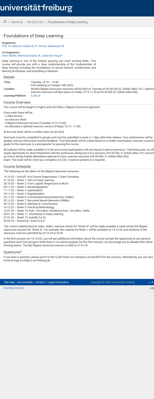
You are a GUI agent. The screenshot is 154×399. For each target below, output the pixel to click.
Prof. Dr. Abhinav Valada (16, 46)
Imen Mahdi (9, 55)
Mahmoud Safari (27, 55)
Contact (40, 282)
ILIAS (34, 95)
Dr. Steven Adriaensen (48, 46)
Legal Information (58, 282)
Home (5, 21)
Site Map (9, 282)
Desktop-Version (14, 288)
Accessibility (25, 282)
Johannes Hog (50, 55)
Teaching (17, 22)
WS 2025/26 (35, 22)
